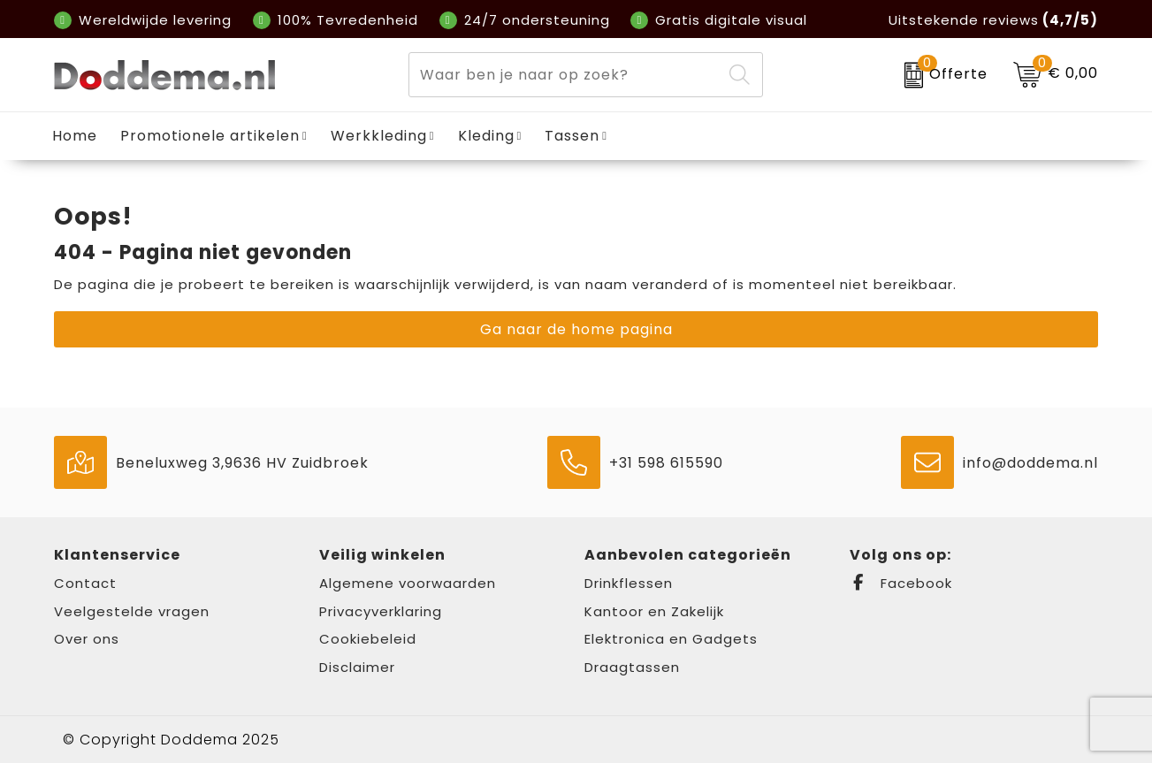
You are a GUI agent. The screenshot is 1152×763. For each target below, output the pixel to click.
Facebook (901, 583)
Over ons (86, 638)
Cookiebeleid (367, 638)
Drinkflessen (628, 583)
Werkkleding (379, 136)
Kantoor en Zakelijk (654, 611)
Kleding (486, 136)
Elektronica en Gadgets (671, 638)
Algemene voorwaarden (407, 583)
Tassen (572, 136)
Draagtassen (632, 667)
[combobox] (565, 75)
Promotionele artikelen (210, 136)
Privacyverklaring (380, 611)
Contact (85, 583)
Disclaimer (357, 667)
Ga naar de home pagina (576, 329)
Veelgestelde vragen (132, 611)
